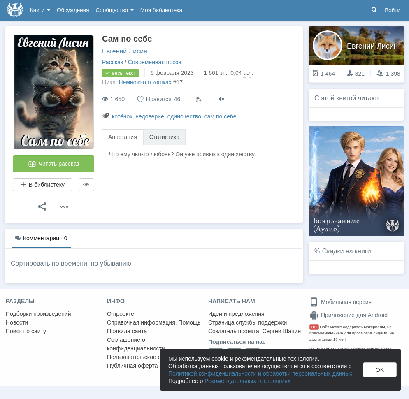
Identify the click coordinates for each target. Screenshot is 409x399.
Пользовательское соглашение (148, 357)
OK (380, 370)
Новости (17, 322)
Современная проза (154, 62)
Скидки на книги (346, 251)
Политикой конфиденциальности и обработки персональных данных (260, 373)
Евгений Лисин (124, 51)
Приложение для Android (348, 315)
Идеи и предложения (236, 314)
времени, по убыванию (96, 263)
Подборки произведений (38, 314)
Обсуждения (73, 10)
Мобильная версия (340, 301)
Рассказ (112, 62)
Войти (392, 10)
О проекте (120, 314)
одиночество (184, 116)
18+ (314, 327)
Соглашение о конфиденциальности (136, 344)
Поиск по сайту (26, 331)
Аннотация (122, 137)
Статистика (164, 137)
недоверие (149, 116)
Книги (40, 10)
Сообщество (115, 10)
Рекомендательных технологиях (247, 381)
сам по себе (220, 116)
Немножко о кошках (145, 82)
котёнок (122, 116)
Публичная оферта (132, 365)
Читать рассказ (53, 164)
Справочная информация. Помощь (154, 322)
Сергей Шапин (281, 331)
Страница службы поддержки (247, 322)
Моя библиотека (161, 10)
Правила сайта (127, 331)
